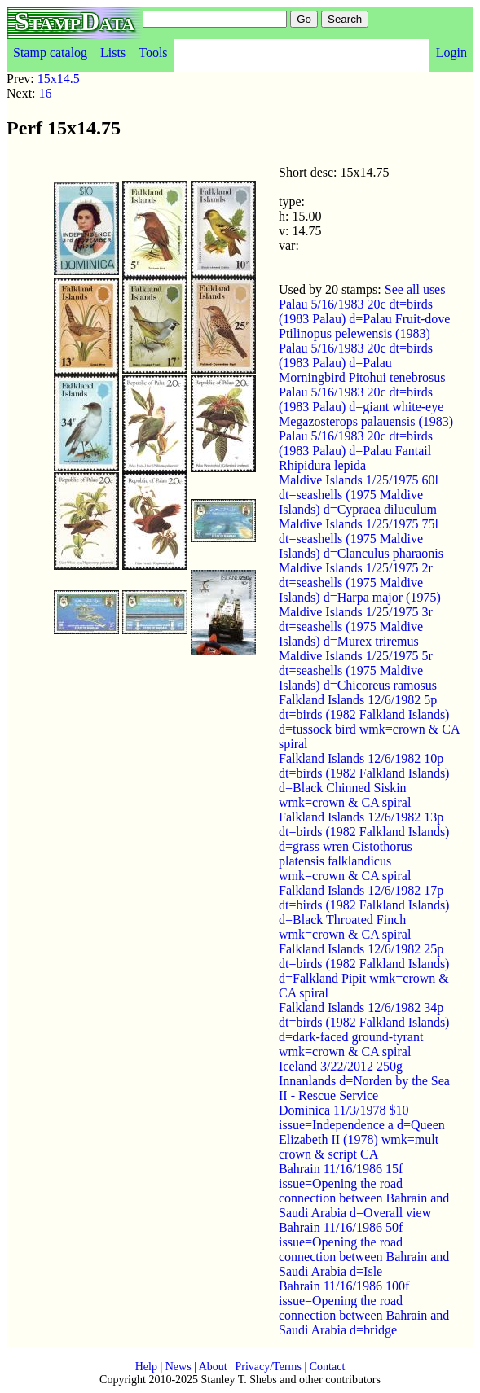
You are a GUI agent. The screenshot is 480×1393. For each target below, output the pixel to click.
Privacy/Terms (268, 1366)
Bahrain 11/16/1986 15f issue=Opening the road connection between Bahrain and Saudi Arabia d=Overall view (364, 1191)
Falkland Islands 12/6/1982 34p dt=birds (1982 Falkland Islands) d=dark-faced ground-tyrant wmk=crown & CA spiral (364, 1029)
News (178, 1366)
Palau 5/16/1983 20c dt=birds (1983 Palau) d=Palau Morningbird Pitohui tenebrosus (362, 362)
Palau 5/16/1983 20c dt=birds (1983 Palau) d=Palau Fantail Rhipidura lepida (356, 450)
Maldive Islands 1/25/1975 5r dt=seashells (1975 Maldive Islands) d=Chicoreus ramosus (358, 670)
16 (45, 93)
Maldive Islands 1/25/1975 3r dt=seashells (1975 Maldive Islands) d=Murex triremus (356, 626)
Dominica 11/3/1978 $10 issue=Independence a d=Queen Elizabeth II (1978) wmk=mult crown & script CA (362, 1132)
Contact (328, 1366)
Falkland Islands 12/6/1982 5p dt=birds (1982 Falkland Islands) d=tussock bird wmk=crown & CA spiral (369, 722)
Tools (153, 52)
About (213, 1366)
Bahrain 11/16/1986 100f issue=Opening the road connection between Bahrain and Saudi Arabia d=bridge (364, 1308)
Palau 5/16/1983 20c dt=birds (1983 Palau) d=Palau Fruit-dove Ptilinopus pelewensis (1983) (364, 318)
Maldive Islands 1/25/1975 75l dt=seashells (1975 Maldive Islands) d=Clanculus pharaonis (361, 538)
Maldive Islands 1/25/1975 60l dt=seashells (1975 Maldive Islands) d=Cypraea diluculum (358, 494)
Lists (113, 52)
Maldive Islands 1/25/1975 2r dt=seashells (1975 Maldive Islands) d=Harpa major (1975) (360, 582)
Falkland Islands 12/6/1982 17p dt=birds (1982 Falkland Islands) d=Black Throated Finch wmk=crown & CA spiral (364, 912)
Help (146, 1366)
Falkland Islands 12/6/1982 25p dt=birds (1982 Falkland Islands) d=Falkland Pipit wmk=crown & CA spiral (364, 971)
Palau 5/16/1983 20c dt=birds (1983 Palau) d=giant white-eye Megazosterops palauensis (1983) (366, 406)
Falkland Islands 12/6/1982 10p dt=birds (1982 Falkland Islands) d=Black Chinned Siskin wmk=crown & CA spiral (364, 780)
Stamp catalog (50, 52)
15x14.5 (58, 78)
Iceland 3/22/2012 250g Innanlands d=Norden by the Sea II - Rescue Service (364, 1080)
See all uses (415, 289)
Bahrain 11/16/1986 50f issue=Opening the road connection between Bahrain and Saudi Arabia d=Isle (364, 1249)
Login (451, 52)
